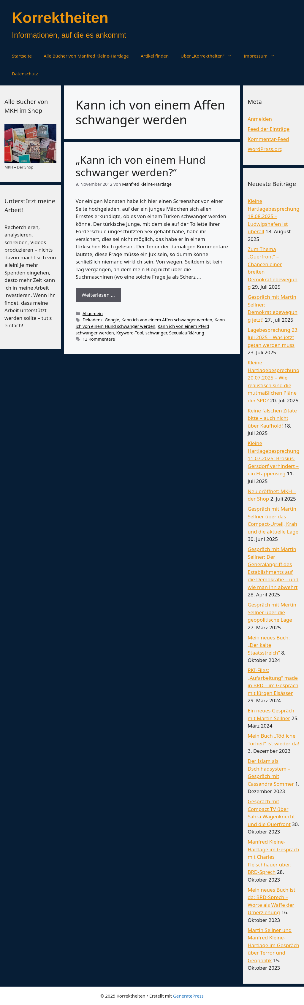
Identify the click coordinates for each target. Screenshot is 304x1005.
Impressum (262, 56)
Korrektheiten (60, 17)
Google (112, 320)
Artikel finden (155, 56)
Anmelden (260, 118)
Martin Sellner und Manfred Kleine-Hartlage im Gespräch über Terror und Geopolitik (273, 945)
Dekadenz (92, 320)
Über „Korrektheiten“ (209, 56)
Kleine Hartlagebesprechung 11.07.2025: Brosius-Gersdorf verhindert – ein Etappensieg (273, 458)
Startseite (22, 56)
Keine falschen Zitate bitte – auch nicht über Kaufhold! (272, 418)
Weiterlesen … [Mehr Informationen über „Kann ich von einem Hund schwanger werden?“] (98, 294)
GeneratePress (188, 996)
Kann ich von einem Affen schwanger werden (166, 320)
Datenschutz (25, 74)
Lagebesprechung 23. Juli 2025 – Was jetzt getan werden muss (273, 337)
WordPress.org (265, 149)
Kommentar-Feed (268, 139)
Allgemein (93, 313)
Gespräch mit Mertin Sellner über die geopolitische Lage (272, 612)
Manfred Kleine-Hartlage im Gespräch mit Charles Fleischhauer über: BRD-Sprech (273, 856)
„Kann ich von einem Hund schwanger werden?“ (140, 166)
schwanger (156, 333)
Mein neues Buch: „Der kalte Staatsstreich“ (269, 645)
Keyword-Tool (129, 333)
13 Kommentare (99, 339)
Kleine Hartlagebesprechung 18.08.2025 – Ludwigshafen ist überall (273, 216)
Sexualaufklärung (186, 333)
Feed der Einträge (268, 129)
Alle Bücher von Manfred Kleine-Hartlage (86, 56)
